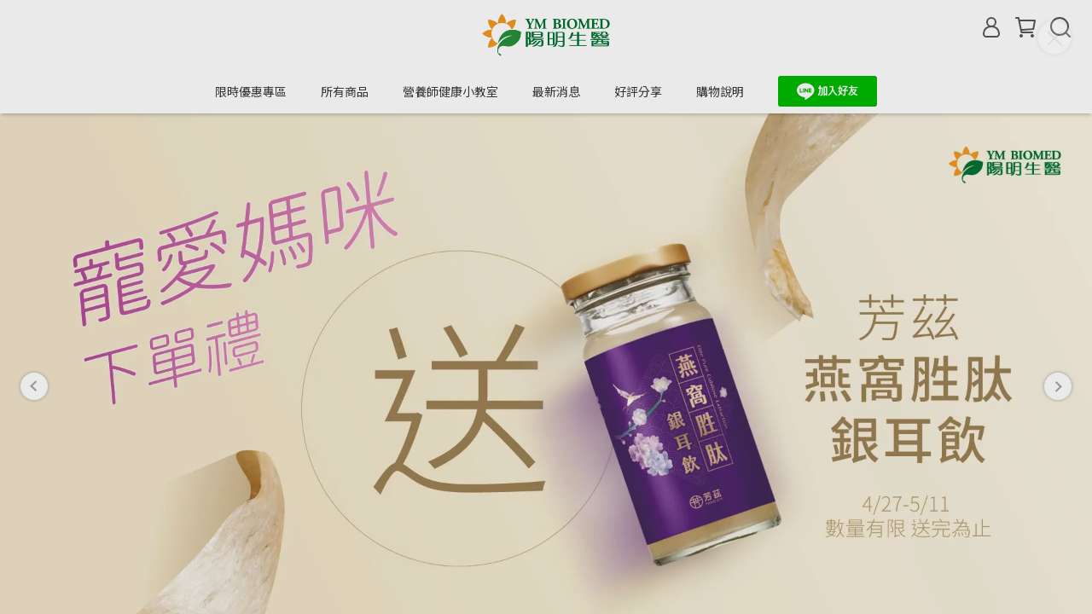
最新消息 (556, 91)
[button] (34, 342)
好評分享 (638, 91)
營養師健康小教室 (450, 91)
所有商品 (345, 91)
